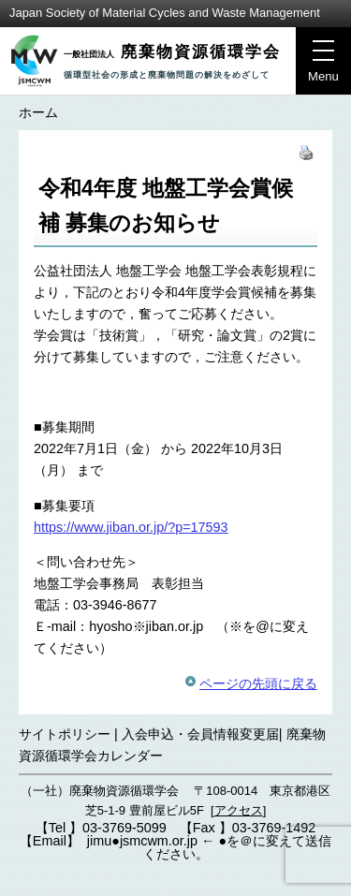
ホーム (38, 112)
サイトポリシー (64, 734)
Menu (317, 66)
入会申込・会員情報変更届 (200, 734)
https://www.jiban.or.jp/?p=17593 (131, 527)
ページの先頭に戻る (258, 683)
